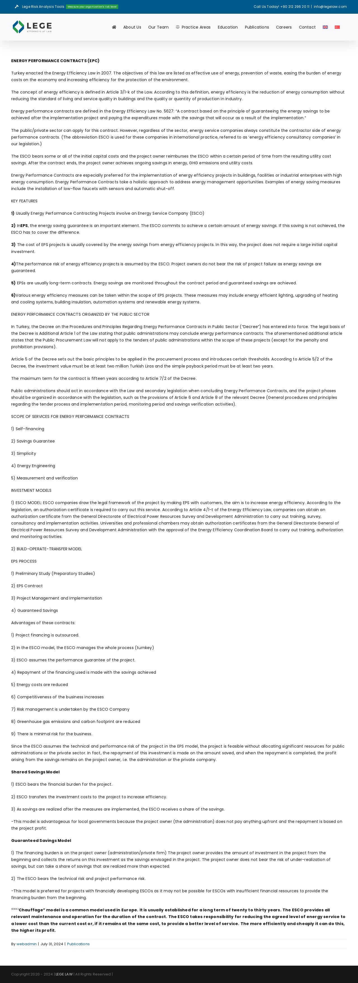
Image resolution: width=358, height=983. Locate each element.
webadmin (27, 944)
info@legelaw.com (330, 6)
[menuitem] (325, 27)
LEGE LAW (64, 974)
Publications (78, 944)
